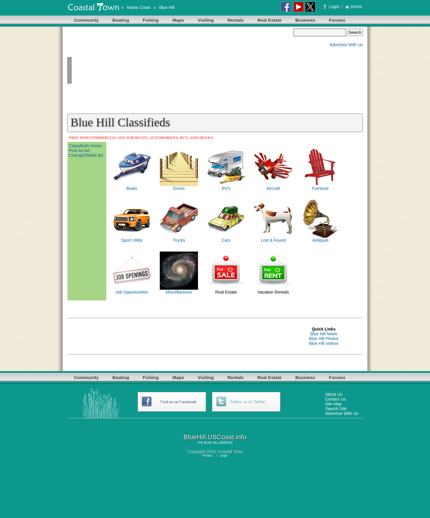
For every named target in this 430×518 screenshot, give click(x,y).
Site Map (333, 403)
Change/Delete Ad (86, 155)
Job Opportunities (131, 292)
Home (353, 6)
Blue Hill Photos (324, 338)
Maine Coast (138, 7)
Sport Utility (131, 240)
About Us (334, 394)
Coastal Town (230, 451)
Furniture (320, 188)
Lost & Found (273, 240)
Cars (226, 240)
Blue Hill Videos (323, 343)
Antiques (320, 240)
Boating (121, 20)
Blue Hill (166, 7)
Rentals (236, 20)
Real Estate (269, 20)
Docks (179, 188)
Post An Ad (79, 150)
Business (305, 20)
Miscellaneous (179, 292)
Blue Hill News (323, 333)
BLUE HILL (211, 442)
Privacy (208, 455)
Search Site (336, 408)
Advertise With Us (346, 44)
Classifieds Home (85, 145)
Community (86, 20)
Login (332, 6)
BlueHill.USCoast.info (215, 437)
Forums (337, 20)
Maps (178, 20)
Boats (131, 188)
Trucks (179, 240)
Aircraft (273, 188)
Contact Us (335, 399)
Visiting (206, 20)
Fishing (151, 20)
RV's (226, 188)
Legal (223, 455)
